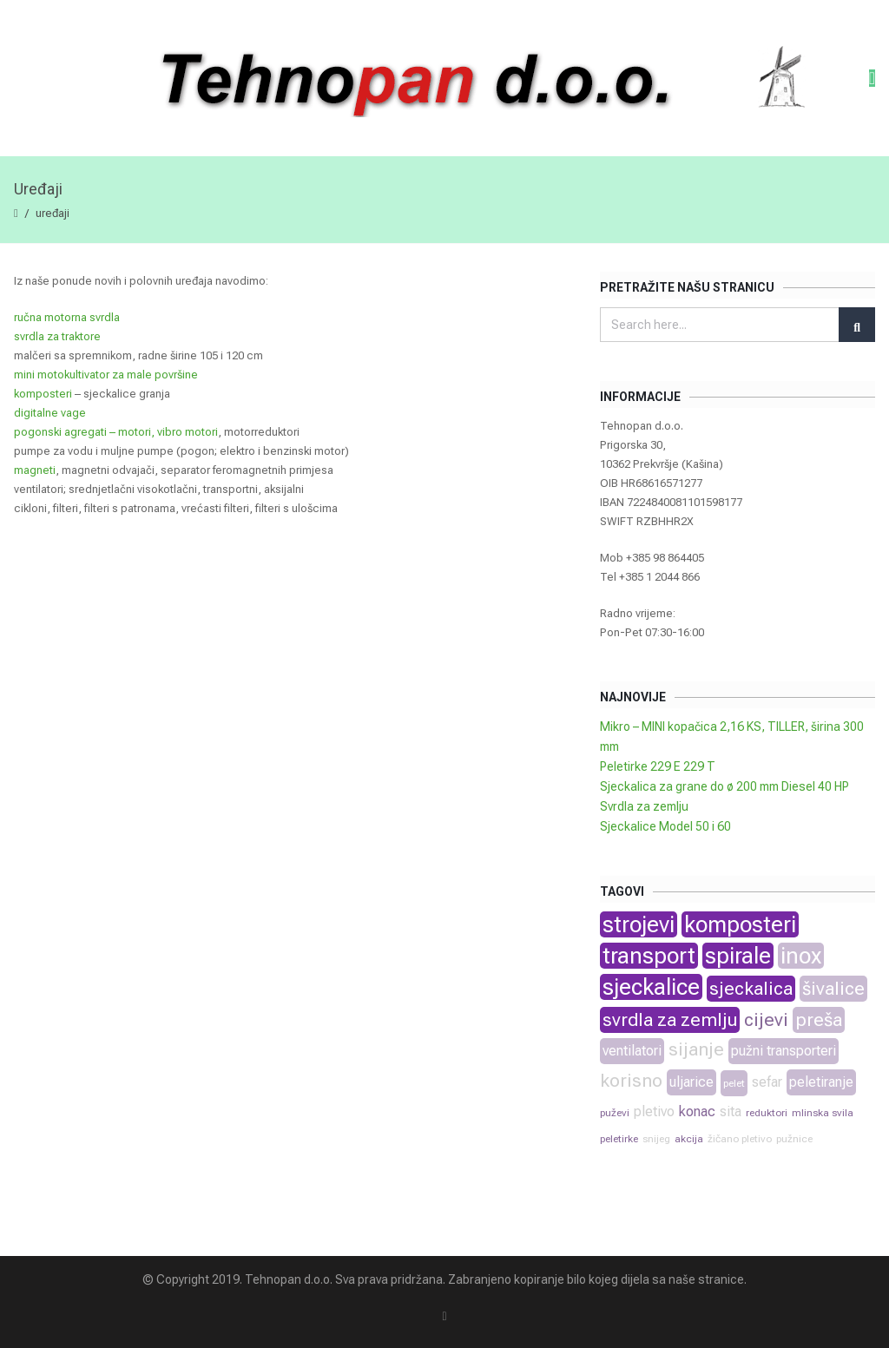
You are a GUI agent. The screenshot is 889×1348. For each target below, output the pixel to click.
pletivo (654, 1111)
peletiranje (821, 1082)
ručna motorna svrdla (67, 317)
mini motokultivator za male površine (106, 374)
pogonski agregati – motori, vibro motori (116, 431)
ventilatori (632, 1050)
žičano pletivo (740, 1139)
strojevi (639, 924)
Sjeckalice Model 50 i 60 (665, 826)
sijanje (696, 1049)
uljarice (691, 1082)
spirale (738, 956)
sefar (767, 1082)
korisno (631, 1080)
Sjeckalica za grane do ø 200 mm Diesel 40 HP (724, 786)
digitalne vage (50, 412)
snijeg (656, 1139)
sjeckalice (651, 987)
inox (800, 956)
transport (649, 956)
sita (730, 1111)
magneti (35, 470)
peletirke (619, 1139)
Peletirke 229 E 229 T (657, 766)
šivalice (833, 988)
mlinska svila (822, 1113)
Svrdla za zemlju (644, 806)
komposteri (43, 393)
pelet (734, 1083)
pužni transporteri (783, 1050)
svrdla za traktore (57, 336)
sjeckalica (751, 988)
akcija (689, 1139)
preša (818, 1019)
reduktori (766, 1113)
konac (697, 1111)
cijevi (766, 1019)
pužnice (794, 1139)
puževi (614, 1113)
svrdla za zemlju (670, 1019)
